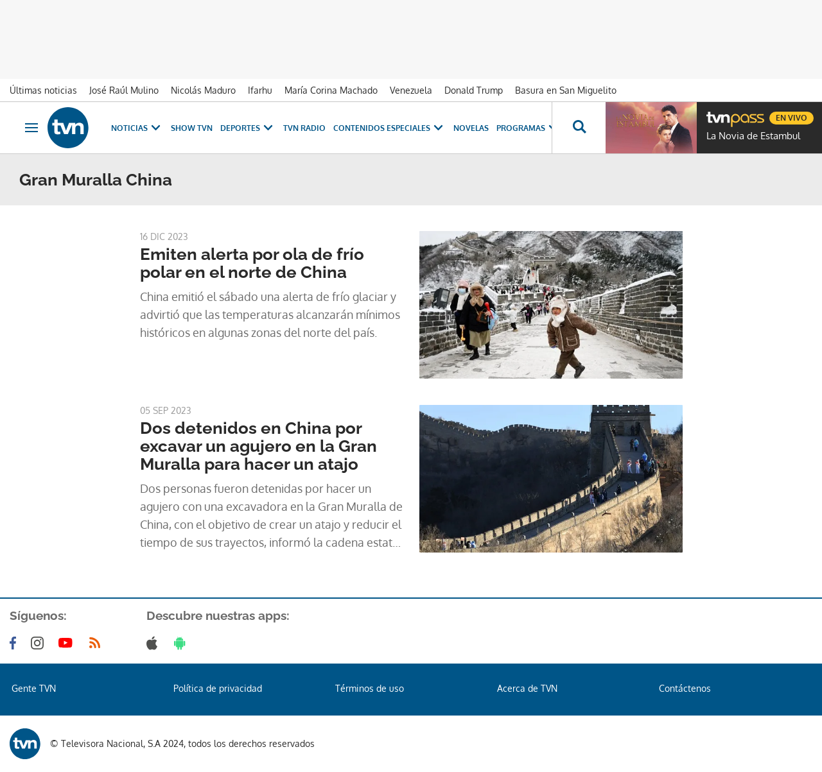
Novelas (471, 128)
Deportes (247, 128)
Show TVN (192, 128)
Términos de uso (369, 688)
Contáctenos (685, 688)
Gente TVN (34, 688)
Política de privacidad (217, 688)
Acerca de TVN (527, 688)
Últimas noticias (43, 90)
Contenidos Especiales (389, 128)
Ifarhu (260, 90)
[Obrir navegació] (31, 127)
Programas (528, 128)
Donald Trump (473, 90)
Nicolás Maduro (203, 90)
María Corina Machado (331, 90)
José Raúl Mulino (124, 90)
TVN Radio (304, 128)
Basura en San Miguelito (565, 90)
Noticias (137, 128)
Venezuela (411, 90)
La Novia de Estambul (753, 136)
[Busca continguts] (579, 127)
